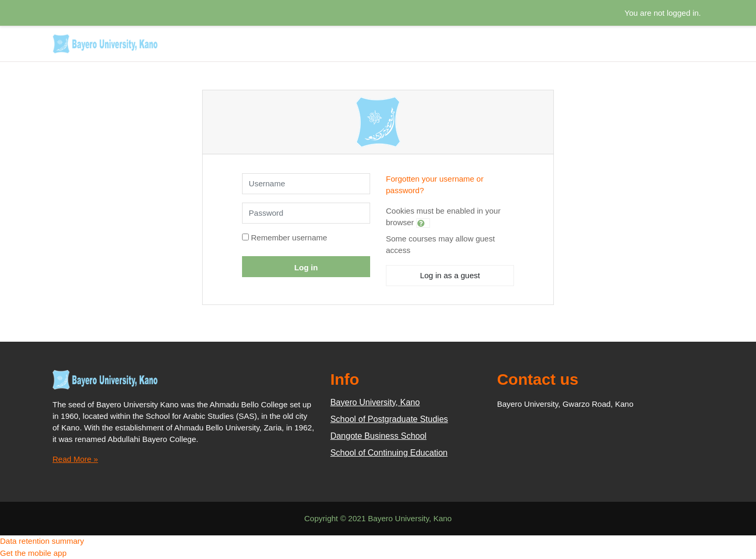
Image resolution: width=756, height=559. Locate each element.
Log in (306, 267)
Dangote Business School (378, 435)
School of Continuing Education (388, 452)
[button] (423, 223)
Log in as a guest (450, 275)
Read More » (75, 459)
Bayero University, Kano (374, 402)
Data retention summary (42, 540)
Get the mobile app (33, 553)
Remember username (289, 237)
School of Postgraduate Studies (389, 419)
